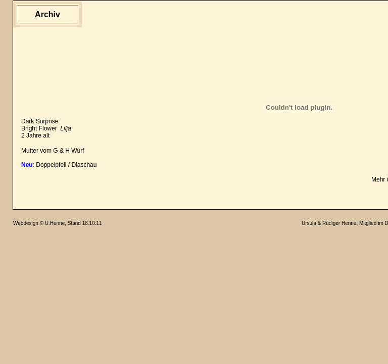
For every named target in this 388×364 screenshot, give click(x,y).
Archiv (47, 14)
